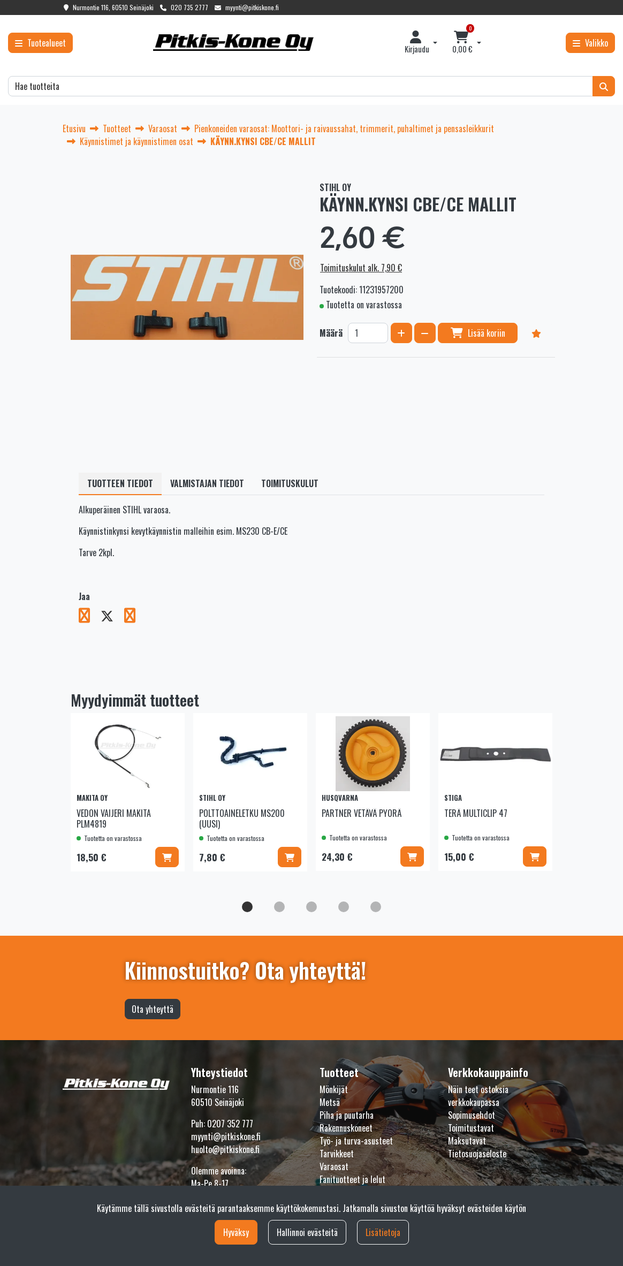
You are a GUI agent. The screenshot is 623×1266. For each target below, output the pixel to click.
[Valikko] (590, 43)
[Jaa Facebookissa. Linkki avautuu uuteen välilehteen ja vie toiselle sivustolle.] (90, 617)
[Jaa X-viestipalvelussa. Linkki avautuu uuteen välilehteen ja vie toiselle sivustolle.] (112, 617)
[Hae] (300, 86)
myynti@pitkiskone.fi (252, 7)
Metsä (330, 1102)
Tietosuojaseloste (477, 1153)
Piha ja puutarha (347, 1115)
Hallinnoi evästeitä (307, 1232)
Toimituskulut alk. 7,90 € (361, 267)
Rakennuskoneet (346, 1127)
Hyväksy (236, 1232)
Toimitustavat (471, 1127)
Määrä (331, 333)
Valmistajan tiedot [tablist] (207, 483)
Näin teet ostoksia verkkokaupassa (478, 1096)
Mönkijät (334, 1089)
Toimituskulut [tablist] (289, 483)
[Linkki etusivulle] (233, 42)
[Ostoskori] (462, 43)
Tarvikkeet (337, 1153)
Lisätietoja (383, 1232)
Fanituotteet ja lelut (352, 1179)
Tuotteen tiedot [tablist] (120, 483)
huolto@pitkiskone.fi (225, 1149)
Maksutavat (467, 1140)
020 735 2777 (189, 7)
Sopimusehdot (471, 1115)
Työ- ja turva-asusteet (356, 1140)
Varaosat (334, 1166)
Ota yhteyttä (152, 1009)
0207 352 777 (230, 1123)
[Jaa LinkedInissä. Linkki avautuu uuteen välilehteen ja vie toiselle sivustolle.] (134, 617)
